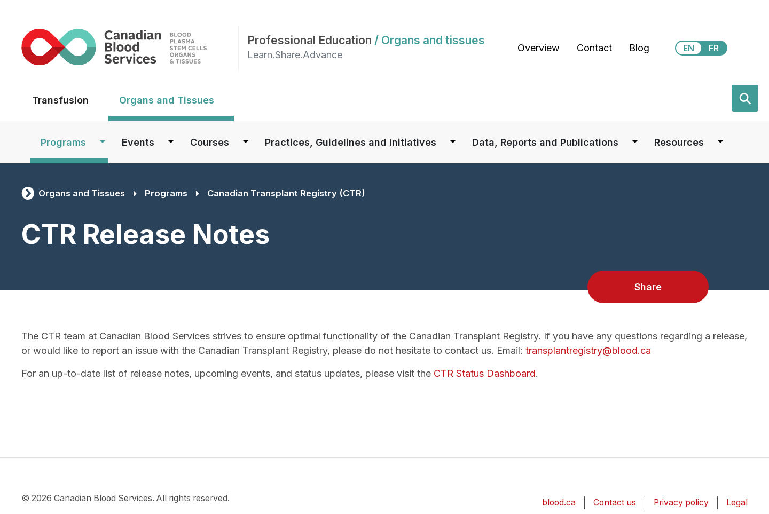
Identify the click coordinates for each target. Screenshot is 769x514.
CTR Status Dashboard (485, 373)
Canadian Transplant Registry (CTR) (286, 193)
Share (648, 286)
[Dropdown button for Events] (171, 142)
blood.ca (559, 502)
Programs (63, 142)
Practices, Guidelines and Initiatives (350, 142)
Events (138, 142)
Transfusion (60, 100)
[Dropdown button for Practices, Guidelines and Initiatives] (453, 142)
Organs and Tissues (166, 100)
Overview (538, 47)
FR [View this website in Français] (714, 48)
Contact (594, 47)
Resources (679, 142)
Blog (639, 47)
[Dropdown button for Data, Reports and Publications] (635, 142)
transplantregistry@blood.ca (588, 350)
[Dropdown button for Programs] (102, 142)
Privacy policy (681, 502)
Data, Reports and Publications (545, 142)
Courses (209, 142)
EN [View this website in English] (688, 48)
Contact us (614, 502)
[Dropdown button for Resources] (720, 142)
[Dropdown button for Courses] (246, 142)
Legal (737, 502)
